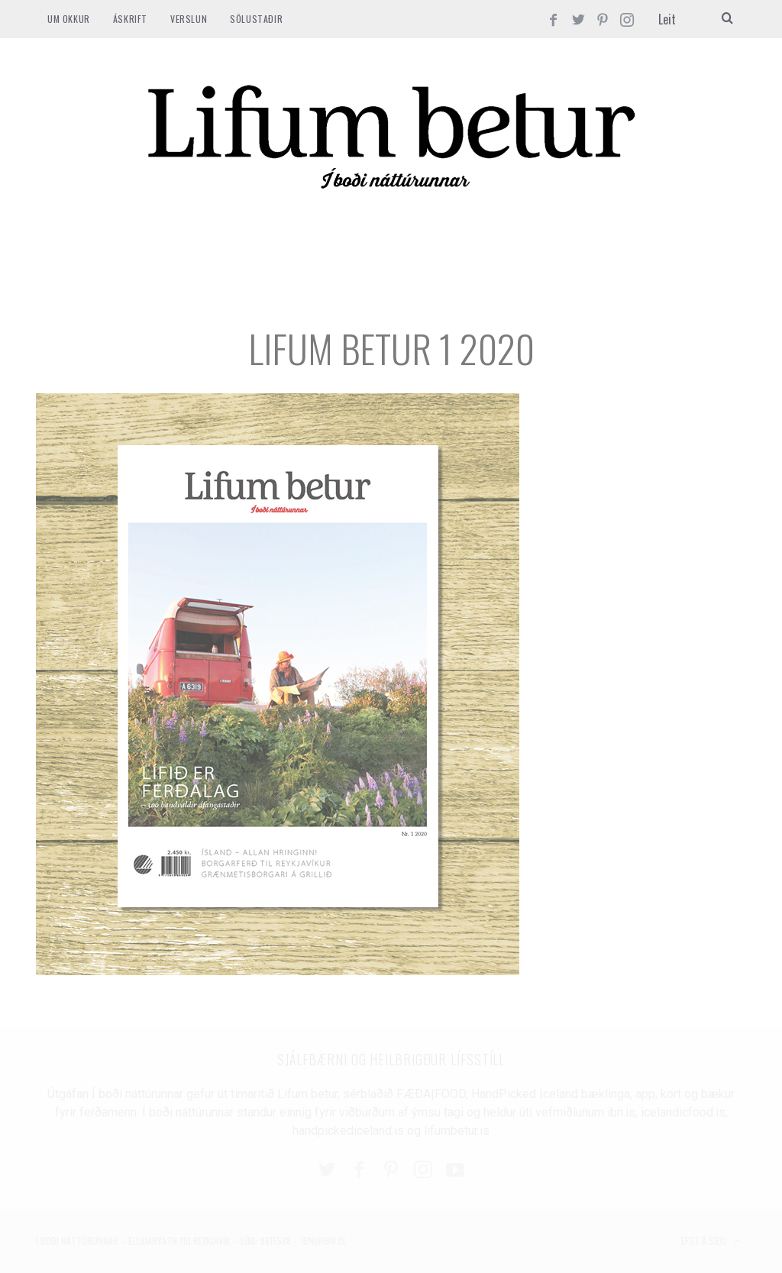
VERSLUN (188, 18)
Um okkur (68, 18)
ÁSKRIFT (130, 18)
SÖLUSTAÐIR (256, 18)
